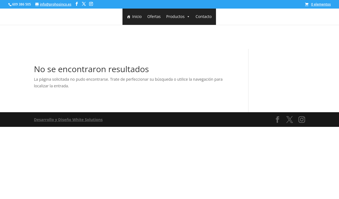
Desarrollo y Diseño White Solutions (68, 119)
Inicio (137, 16)
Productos (178, 16)
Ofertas (154, 16)
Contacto (204, 16)
